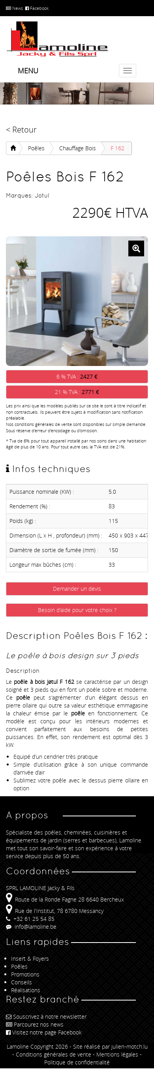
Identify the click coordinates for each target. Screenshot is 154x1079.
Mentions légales (117, 1054)
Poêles (36, 148)
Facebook (37, 8)
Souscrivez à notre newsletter (46, 1016)
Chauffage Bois (77, 148)
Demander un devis (77, 588)
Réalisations (25, 990)
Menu (28, 70)
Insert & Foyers (30, 958)
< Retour (21, 129)
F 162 (117, 148)
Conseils (21, 982)
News (14, 8)
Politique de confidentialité (77, 1062)
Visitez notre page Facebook (44, 1032)
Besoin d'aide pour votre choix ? (77, 610)
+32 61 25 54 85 (30, 918)
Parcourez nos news (35, 1024)
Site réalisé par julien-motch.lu (110, 1046)
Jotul (42, 195)
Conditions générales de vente (53, 1054)
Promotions (25, 974)
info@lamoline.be (31, 926)
